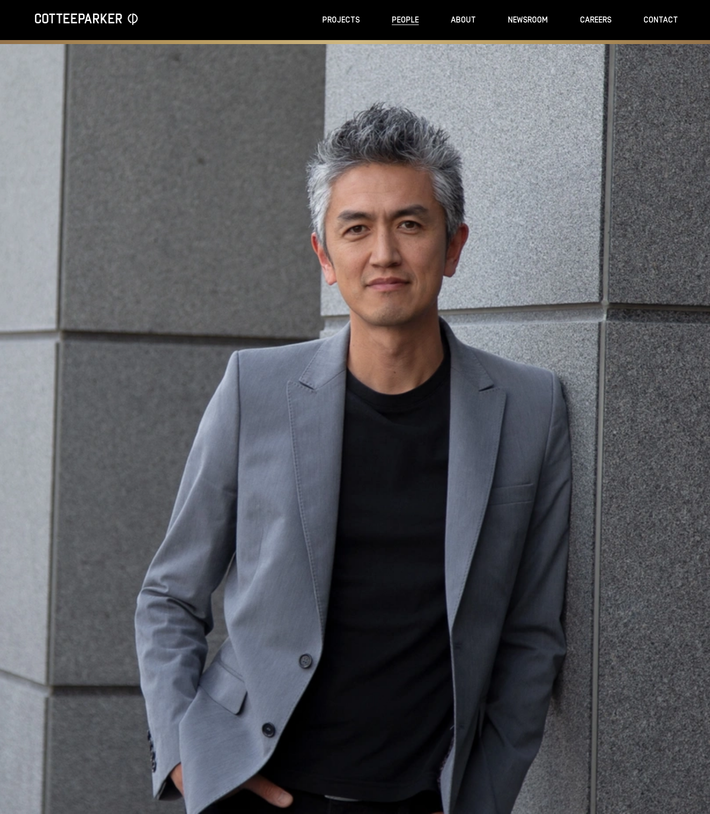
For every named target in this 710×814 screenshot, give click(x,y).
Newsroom (528, 20)
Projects (341, 20)
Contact (660, 20)
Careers (595, 20)
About (463, 20)
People (405, 20)
